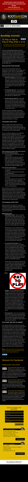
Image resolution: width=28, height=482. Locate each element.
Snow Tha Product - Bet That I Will (9, 450)
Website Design (10, 462)
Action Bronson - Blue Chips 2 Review (9, 435)
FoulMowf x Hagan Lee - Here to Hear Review (11, 436)
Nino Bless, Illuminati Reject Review (9, 431)
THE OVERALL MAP (7, 44)
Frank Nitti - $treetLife (7, 448)
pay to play (11, 349)
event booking (9, 352)
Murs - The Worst (6, 445)
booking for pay (15, 352)
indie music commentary (11, 350)
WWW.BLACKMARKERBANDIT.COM (14, 9)
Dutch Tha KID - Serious (7, 449)
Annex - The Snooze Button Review (9, 433)
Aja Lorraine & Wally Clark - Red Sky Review (10, 432)
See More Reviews (20, 439)
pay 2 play (6, 349)
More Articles (16, 365)
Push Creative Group (17, 462)
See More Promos (20, 453)
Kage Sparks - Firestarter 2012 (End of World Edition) (12, 447)
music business (17, 349)
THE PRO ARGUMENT (17, 44)
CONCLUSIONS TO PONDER (18, 46)
